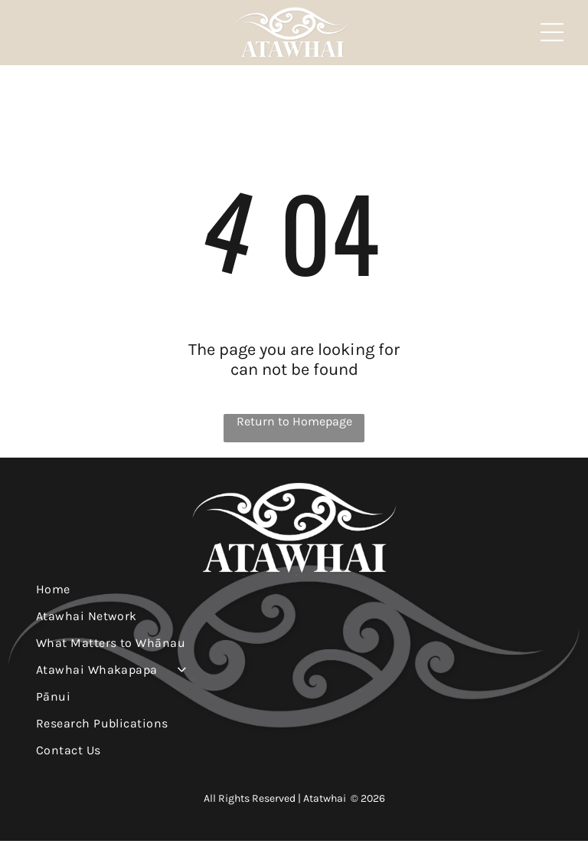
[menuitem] (294, 605)
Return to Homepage (294, 437)
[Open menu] (552, 40)
